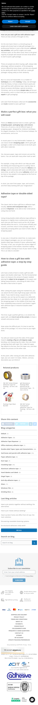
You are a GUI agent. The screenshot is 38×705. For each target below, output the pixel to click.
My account (19, 637)
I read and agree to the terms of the (19, 576)
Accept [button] (27, 21)
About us (19, 621)
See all (19, 530)
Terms (29, 645)
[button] (32, 699)
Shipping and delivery (19, 615)
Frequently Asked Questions (19, 631)
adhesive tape (30, 242)
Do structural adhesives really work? (13, 525)
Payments (19, 624)
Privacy (25, 645)
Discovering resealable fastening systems (15, 521)
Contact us (19, 633)
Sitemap (19, 635)
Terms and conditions (19, 619)
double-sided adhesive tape (19, 218)
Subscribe (19, 580)
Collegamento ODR (19, 628)
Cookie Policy (19, 626)
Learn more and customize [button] (19, 26)
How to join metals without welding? (13, 511)
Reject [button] (10, 21)
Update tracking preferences (19, 640)
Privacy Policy (29, 576)
